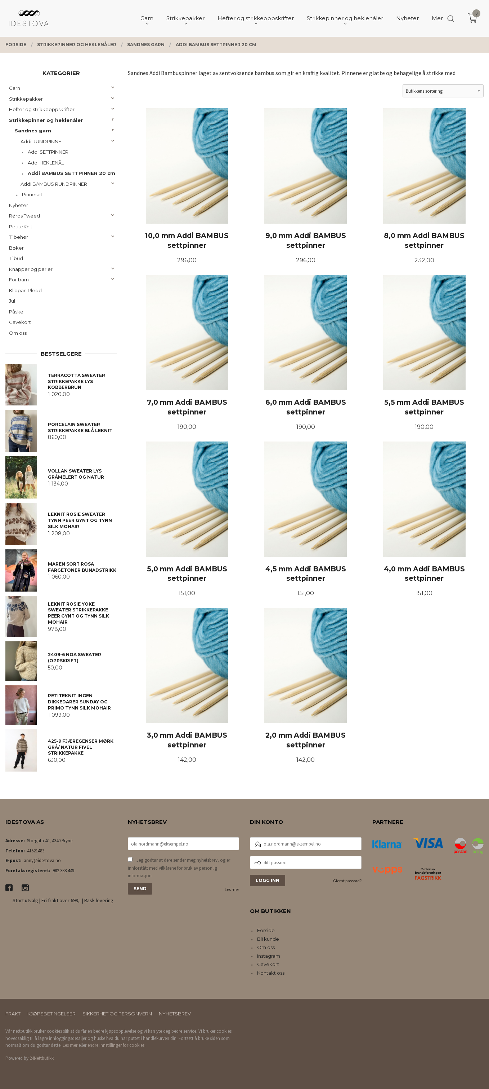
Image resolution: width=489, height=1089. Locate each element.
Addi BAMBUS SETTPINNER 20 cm (71, 173)
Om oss (18, 333)
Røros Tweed (24, 216)
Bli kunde (268, 939)
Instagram (268, 956)
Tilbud (16, 258)
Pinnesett (33, 194)
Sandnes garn (33, 130)
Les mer (232, 889)
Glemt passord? (347, 880)
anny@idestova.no (42, 860)
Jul (12, 301)
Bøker (16, 248)
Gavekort (20, 322)
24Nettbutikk (42, 1058)
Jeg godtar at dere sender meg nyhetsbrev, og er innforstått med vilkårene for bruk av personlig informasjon (179, 868)
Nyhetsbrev (175, 1013)
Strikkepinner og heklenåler (46, 120)
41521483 (35, 851)
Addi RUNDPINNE (41, 141)
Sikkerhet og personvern (117, 1013)
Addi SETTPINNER (48, 152)
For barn (19, 279)
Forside (266, 930)
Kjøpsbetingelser (51, 1013)
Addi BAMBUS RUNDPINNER (54, 184)
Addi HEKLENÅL (46, 163)
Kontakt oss (270, 973)
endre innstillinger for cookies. (116, 1045)
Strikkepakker (26, 99)
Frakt (13, 1013)
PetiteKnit (20, 226)
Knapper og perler (31, 269)
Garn (14, 88)
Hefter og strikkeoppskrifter (42, 109)
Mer (437, 18)
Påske (16, 312)
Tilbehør (18, 237)
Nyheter (18, 205)
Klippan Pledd (25, 290)
